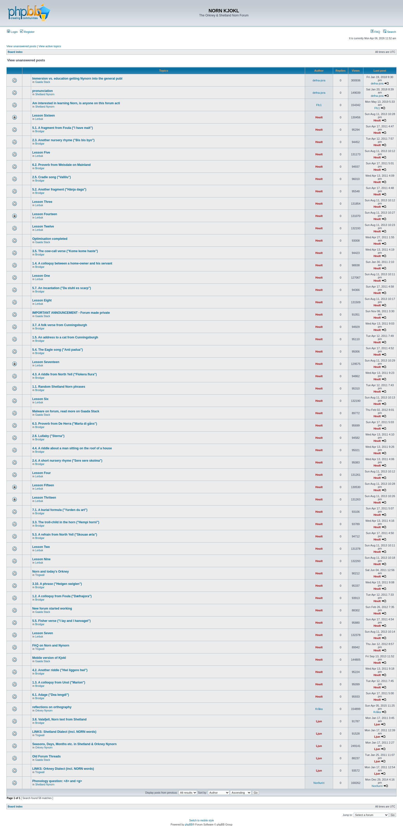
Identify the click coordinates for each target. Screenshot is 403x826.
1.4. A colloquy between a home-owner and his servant (72, 263)
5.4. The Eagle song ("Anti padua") (57, 350)
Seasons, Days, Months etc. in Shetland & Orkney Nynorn (74, 744)
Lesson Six (40, 399)
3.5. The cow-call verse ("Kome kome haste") (65, 251)
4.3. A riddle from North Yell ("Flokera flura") (64, 374)
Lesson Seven (42, 633)
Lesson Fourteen (44, 214)
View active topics (50, 46)
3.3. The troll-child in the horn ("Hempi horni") (65, 522)
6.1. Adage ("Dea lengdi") (50, 695)
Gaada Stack (42, 82)
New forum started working (52, 608)
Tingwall (39, 575)
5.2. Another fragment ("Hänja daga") (59, 189)
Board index (15, 52)
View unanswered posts (21, 46)
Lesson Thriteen (44, 497)
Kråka (319, 708)
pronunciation (42, 91)
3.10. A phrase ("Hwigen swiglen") (57, 584)
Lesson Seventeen (45, 362)
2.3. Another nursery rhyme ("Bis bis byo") (63, 140)
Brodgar (39, 131)
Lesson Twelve (43, 226)
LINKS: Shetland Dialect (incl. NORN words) (64, 732)
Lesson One (41, 276)
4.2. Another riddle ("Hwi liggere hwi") (59, 670)
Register (27, 31)
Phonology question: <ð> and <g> (57, 781)
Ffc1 (319, 105)
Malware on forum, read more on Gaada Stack (65, 411)
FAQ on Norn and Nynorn (50, 645)
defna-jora (319, 80)
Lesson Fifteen (43, 485)
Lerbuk (39, 119)
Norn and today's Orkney (50, 571)
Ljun (319, 721)
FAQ (375, 31)
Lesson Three (42, 202)
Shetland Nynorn (44, 94)
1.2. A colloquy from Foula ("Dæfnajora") (61, 596)
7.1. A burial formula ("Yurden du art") (59, 510)
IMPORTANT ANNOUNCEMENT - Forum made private (71, 313)
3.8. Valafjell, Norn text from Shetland (59, 719)
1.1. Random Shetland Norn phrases (58, 386)
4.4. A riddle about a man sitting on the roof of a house (72, 448)
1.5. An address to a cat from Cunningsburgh (65, 337)
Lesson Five (41, 152)
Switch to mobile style (201, 820)
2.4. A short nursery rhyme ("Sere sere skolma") (67, 460)
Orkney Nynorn (43, 710)
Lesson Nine (41, 559)
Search (389, 31)
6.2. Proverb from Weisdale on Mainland (61, 165)
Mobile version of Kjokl (49, 658)
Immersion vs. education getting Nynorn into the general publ (77, 78)
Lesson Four (41, 473)
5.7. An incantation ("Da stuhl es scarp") (61, 288)
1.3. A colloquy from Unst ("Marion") (58, 682)
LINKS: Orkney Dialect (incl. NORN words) (63, 769)
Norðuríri (319, 782)
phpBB (189, 824)
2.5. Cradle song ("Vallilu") (51, 177)
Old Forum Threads (46, 756)
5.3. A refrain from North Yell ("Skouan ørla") (64, 534)
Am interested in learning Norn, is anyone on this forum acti (76, 103)
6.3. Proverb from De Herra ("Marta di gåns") (64, 423)
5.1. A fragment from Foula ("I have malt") (62, 128)
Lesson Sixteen (43, 115)
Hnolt (319, 117)
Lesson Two (41, 547)
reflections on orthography (51, 707)
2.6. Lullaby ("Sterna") (48, 436)
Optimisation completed (49, 239)
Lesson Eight (41, 300)
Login (12, 31)
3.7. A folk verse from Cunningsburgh (59, 325)
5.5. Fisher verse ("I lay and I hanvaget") (61, 621)
